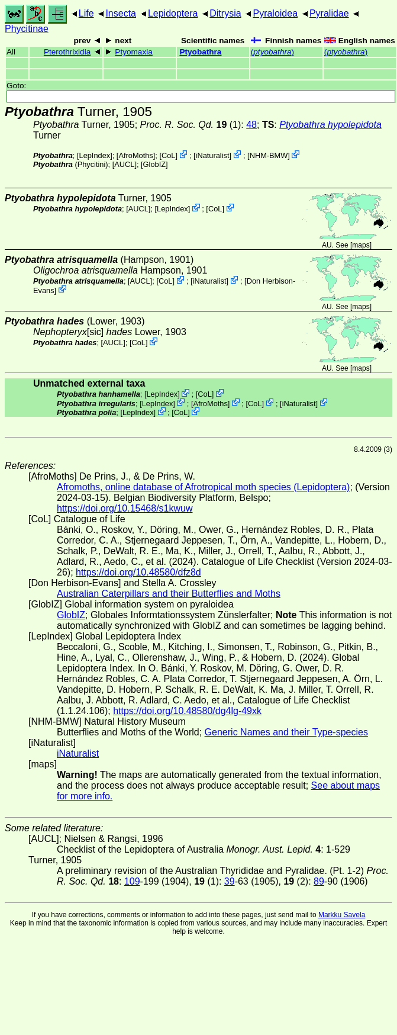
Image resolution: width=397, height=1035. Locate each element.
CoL (168, 155)
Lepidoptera (173, 13)
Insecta (120, 13)
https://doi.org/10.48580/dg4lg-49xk (187, 711)
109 (132, 881)
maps (360, 245)
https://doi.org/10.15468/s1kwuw (124, 508)
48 (251, 125)
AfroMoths (135, 155)
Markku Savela (341, 915)
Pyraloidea (275, 13)
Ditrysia (225, 13)
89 (319, 881)
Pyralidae (329, 13)
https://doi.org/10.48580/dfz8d (138, 572)
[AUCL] (124, 164)
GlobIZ (154, 164)
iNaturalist (213, 155)
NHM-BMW (269, 155)
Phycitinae (27, 29)
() (272, 51)
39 (229, 881)
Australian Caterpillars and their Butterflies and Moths (168, 594)
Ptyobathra (200, 51)
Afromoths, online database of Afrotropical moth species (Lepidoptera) (203, 487)
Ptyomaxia (133, 51)
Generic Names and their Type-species (286, 732)
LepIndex (95, 155)
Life (86, 13)
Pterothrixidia (67, 51)
